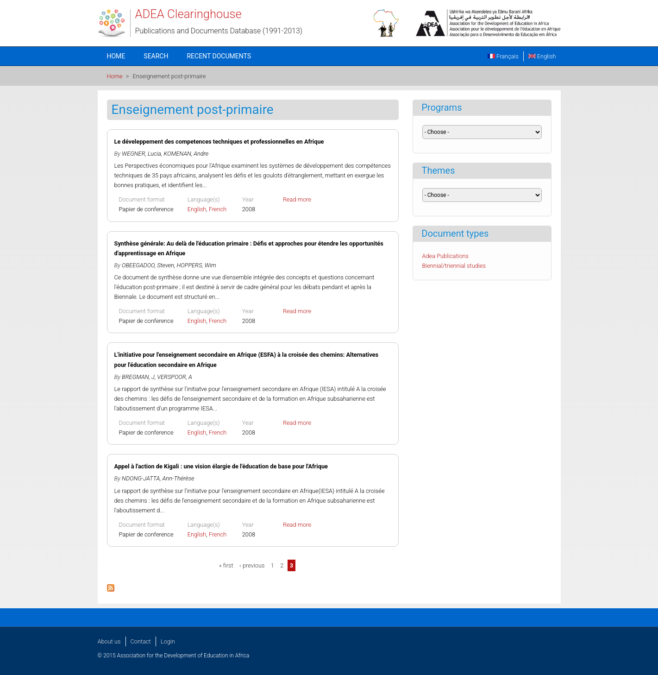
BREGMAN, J (138, 376)
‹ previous (251, 565)
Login (168, 641)
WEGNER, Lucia (141, 153)
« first (226, 565)
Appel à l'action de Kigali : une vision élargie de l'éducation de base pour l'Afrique (221, 466)
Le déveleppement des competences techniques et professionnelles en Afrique (219, 141)
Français (503, 56)
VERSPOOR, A (174, 376)
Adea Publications (445, 255)
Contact (141, 641)
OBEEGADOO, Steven (148, 265)
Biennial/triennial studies (454, 265)
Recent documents (219, 56)
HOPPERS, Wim (196, 265)
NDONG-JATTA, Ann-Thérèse (158, 478)
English (542, 56)
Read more (297, 199)
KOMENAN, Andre (185, 153)
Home (116, 56)
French (218, 209)
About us (109, 641)
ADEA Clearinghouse (188, 14)
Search (156, 56)
